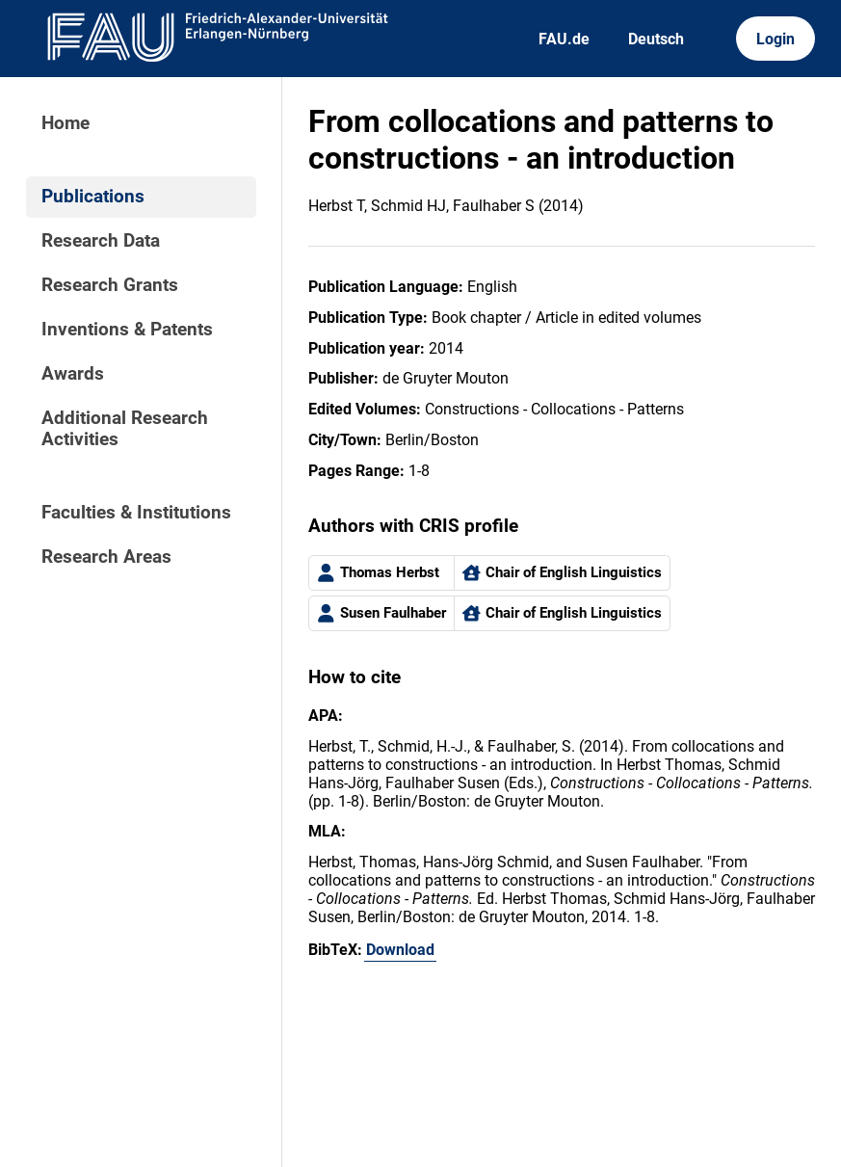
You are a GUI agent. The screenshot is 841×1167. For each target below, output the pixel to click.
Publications (93, 196)
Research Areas (106, 557)
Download (400, 950)
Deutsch (656, 39)
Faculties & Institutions (136, 512)
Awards (72, 374)
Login (775, 39)
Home (65, 123)
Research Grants (109, 285)
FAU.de (564, 39)
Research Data (100, 241)
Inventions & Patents (127, 329)
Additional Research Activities (124, 429)
